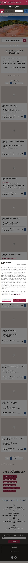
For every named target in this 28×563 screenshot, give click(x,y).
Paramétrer (6, 300)
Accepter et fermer (19, 300)
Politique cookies (17, 294)
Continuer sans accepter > (22, 264)
